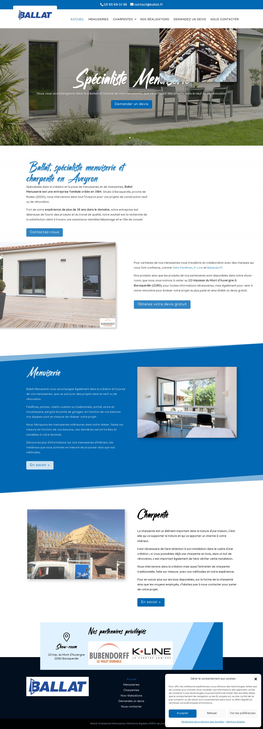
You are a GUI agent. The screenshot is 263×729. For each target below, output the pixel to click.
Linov (163, 723)
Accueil (77, 19)
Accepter (182, 713)
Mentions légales (235, 722)
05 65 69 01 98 (115, 5)
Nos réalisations (154, 19)
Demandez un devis (190, 19)
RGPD (152, 723)
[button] (256, 679)
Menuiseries (99, 19)
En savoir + (151, 602)
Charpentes (123, 19)
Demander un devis (131, 109)
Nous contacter (225, 19)
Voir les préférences (243, 713)
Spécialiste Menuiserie (131, 82)
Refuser (212, 713)
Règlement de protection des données (203, 722)
